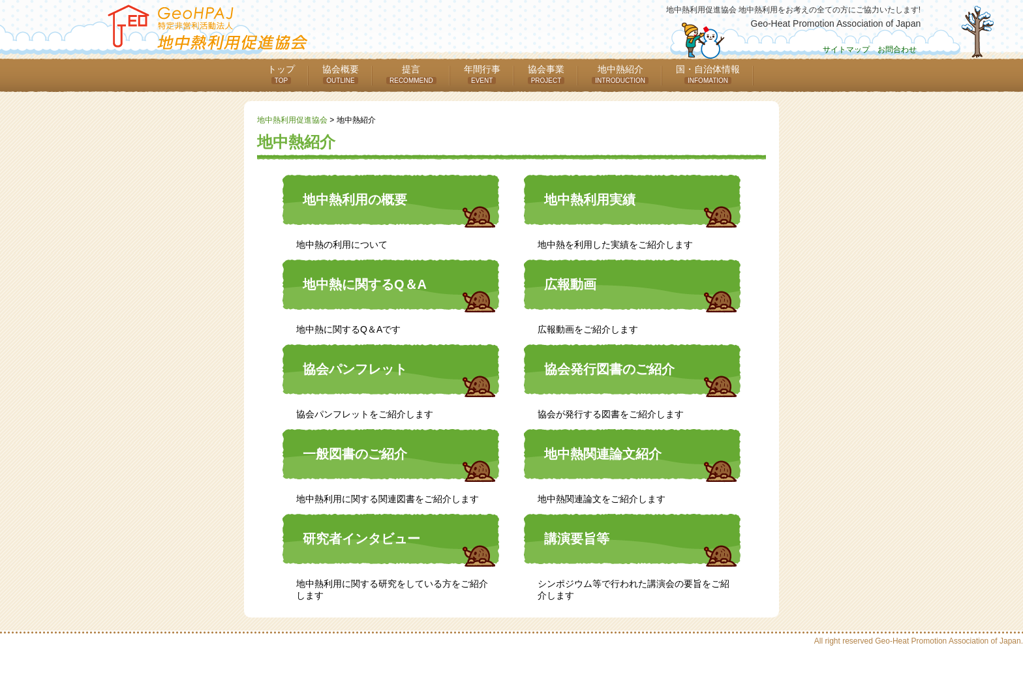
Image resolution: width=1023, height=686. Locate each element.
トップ (281, 74)
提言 (411, 74)
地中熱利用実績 (589, 199)
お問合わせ (897, 49)
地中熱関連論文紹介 (603, 454)
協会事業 (546, 74)
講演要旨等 (576, 538)
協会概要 (340, 74)
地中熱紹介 (620, 74)
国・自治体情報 (708, 74)
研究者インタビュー (361, 538)
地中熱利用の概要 (355, 199)
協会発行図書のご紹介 (609, 369)
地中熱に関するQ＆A (365, 284)
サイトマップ (846, 49)
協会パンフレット (355, 369)
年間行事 (482, 74)
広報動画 (570, 284)
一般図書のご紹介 (355, 454)
